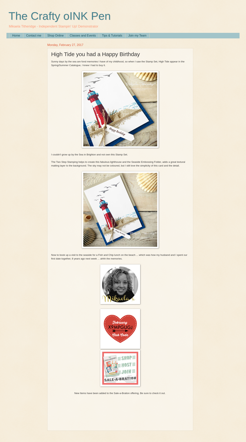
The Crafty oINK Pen (59, 16)
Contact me (33, 35)
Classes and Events (83, 35)
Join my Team (137, 35)
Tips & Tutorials (112, 35)
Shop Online (55, 35)
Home (16, 35)
